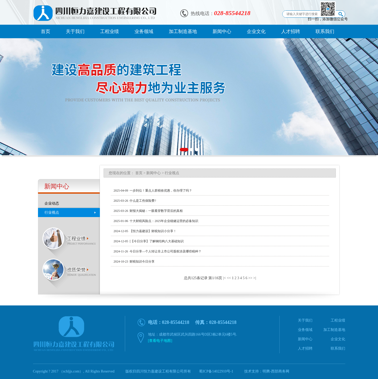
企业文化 (256, 31)
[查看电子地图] (160, 341)
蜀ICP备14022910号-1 (216, 371)
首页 (45, 31)
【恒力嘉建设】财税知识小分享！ (152, 231)
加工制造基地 (183, 31)
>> (250, 278)
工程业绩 (109, 31)
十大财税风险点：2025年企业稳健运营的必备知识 (163, 221)
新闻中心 (222, 31)
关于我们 (75, 31)
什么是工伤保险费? (142, 200)
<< (229, 278)
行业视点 (51, 212)
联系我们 (325, 31)
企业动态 (51, 203)
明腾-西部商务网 (275, 371)
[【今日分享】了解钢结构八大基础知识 (156, 241)
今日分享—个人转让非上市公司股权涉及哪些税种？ (164, 251)
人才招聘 (290, 31)
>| (254, 278)
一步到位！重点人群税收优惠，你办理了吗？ (160, 190)
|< (224, 278)
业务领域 (143, 31)
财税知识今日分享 (141, 261)
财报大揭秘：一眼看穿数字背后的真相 (155, 211)
